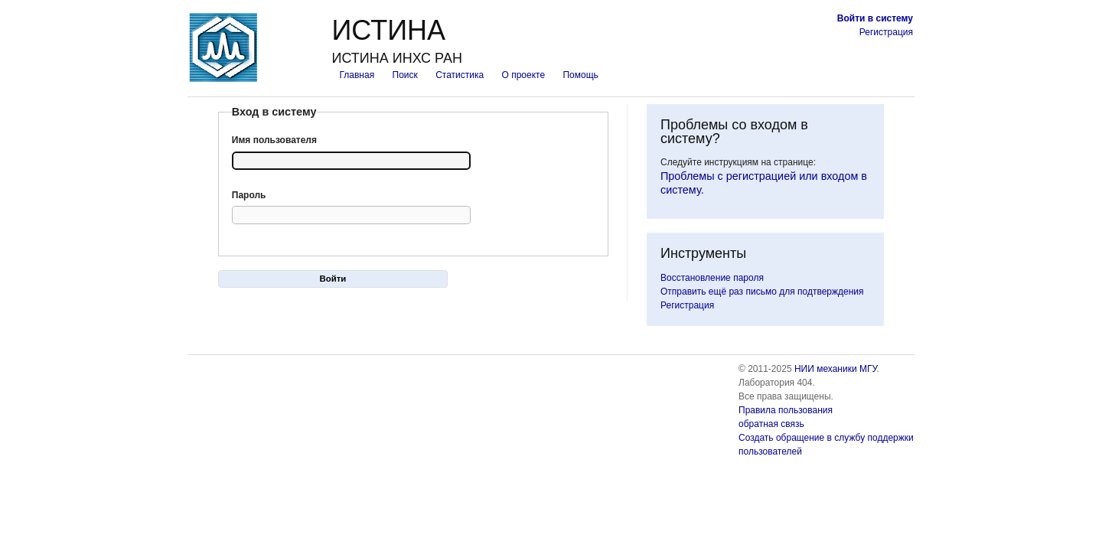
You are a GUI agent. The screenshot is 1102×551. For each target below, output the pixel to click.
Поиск (405, 75)
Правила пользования (785, 410)
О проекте (524, 75)
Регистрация (886, 32)
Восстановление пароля (712, 277)
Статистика (459, 75)
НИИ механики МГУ (835, 369)
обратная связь (771, 424)
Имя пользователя (274, 140)
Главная (356, 75)
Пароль (249, 195)
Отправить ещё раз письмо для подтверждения (762, 291)
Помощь (580, 75)
